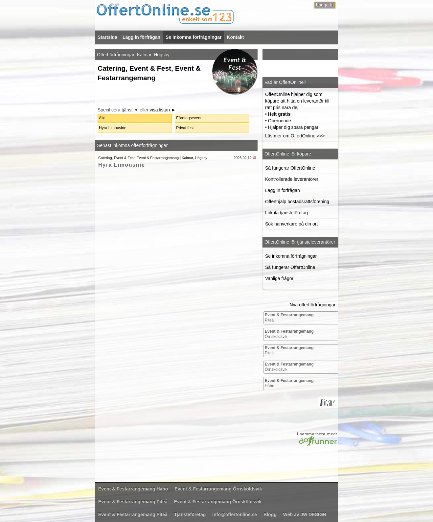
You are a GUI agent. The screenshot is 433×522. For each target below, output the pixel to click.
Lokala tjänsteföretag (286, 212)
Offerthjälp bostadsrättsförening (297, 201)
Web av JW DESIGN (304, 514)
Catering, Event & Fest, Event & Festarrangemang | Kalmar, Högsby (152, 158)
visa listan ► (163, 109)
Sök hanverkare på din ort (291, 223)
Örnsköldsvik (289, 334)
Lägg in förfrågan (141, 37)
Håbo (289, 383)
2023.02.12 (243, 158)
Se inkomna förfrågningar (193, 37)
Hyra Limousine (121, 165)
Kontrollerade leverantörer (291, 179)
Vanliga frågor (279, 278)
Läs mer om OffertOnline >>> (295, 135)
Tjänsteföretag (190, 514)
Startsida (107, 37)
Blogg (270, 514)
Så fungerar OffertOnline (290, 168)
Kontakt (235, 37)
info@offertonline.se (234, 514)
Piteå (289, 317)
